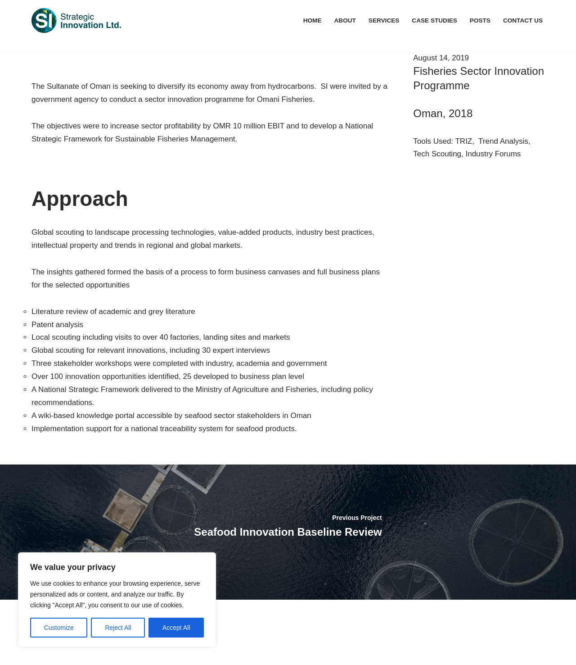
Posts (480, 20)
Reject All (118, 627)
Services (384, 20)
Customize (59, 627)
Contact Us (523, 20)
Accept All (176, 627)
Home (312, 20)
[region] (117, 599)
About (345, 20)
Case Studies (434, 20)
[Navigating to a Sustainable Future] (77, 20)
